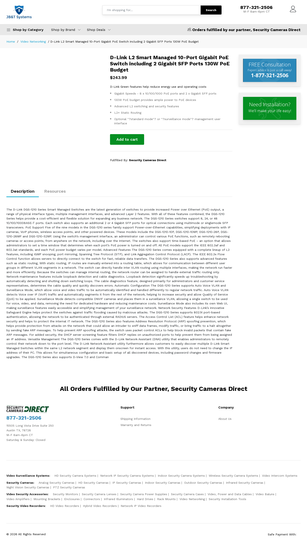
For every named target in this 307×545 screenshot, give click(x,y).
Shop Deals (96, 30)
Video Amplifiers (18, 499)
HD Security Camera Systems (75, 475)
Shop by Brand (63, 30)
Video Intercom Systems (279, 475)
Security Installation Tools (227, 499)
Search (211, 10)
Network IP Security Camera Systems (127, 475)
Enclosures (72, 499)
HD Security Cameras (93, 482)
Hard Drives (145, 499)
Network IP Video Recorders (141, 506)
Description (23, 191)
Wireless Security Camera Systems (233, 475)
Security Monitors (65, 494)
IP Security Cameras (126, 482)
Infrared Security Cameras (244, 482)
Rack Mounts (166, 499)
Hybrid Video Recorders (100, 506)
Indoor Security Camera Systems (181, 475)
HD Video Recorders (64, 506)
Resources (55, 191)
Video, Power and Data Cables (230, 494)
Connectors (92, 499)
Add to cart (127, 139)
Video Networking (33, 41)
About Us (225, 418)
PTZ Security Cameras (69, 487)
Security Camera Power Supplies (143, 494)
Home (10, 41)
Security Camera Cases (187, 494)
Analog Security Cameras (56, 482)
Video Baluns (265, 494)
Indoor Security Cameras (162, 482)
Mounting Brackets (46, 499)
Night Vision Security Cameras (27, 487)
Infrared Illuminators (118, 499)
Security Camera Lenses (99, 494)
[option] (62, 54)
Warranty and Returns (135, 425)
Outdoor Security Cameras (203, 482)
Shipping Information (135, 418)
